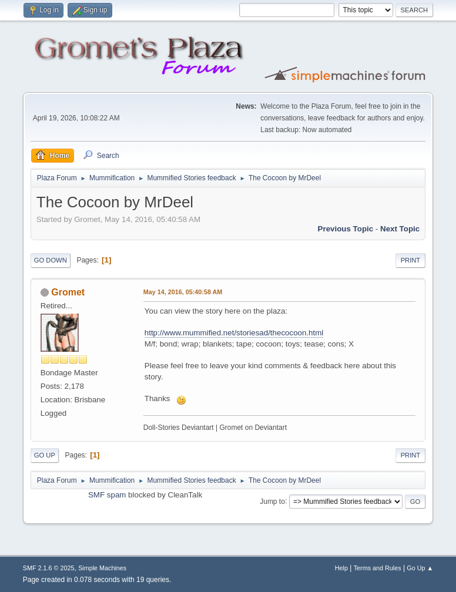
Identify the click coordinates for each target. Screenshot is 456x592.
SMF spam (107, 494)
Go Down (50, 260)
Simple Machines (102, 567)
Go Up (44, 455)
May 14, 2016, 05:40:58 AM (182, 291)
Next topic (400, 228)
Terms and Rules (377, 567)
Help (341, 567)
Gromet (68, 292)
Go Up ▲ (420, 567)
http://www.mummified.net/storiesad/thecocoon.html (234, 332)
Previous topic (346, 228)
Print (411, 260)
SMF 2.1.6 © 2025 (49, 567)
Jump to (272, 501)
